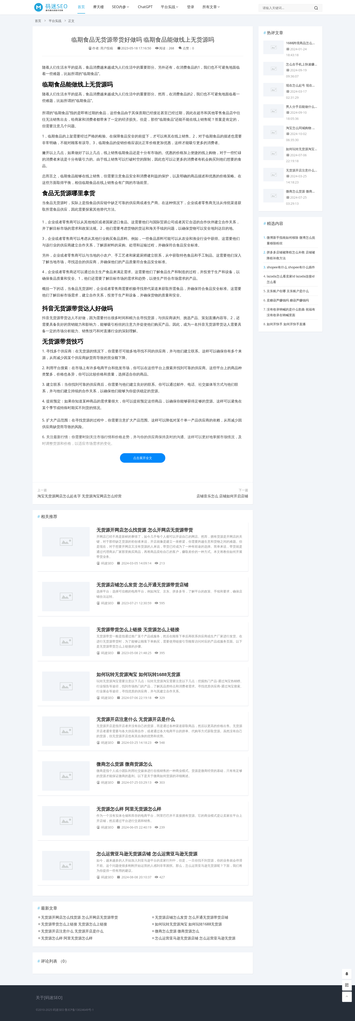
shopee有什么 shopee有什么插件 (291, 267)
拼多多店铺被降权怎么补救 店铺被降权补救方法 (291, 255)
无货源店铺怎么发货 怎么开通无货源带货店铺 (142, 584)
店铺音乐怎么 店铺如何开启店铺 (222, 496)
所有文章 (209, 6)
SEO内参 (119, 6)
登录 (190, 6)
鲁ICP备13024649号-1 (79, 1010)
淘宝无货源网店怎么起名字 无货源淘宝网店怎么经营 (79, 496)
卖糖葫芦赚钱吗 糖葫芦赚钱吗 (288, 300)
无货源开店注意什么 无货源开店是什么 (135, 719)
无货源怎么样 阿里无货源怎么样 (128, 809)
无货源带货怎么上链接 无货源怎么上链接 (137, 629)
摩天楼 (98, 6)
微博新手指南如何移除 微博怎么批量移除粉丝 (291, 240)
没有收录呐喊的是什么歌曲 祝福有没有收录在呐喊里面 (291, 312)
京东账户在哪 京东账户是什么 (288, 291)
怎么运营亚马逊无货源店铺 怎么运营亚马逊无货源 (146, 853)
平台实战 (168, 6)
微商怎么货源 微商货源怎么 (124, 764)
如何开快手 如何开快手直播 (286, 324)
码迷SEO (58, 1010)
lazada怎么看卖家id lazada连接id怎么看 (290, 279)
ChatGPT (145, 6)
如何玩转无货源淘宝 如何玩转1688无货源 (138, 674)
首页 (81, 6)
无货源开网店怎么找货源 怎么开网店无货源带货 (144, 529)
